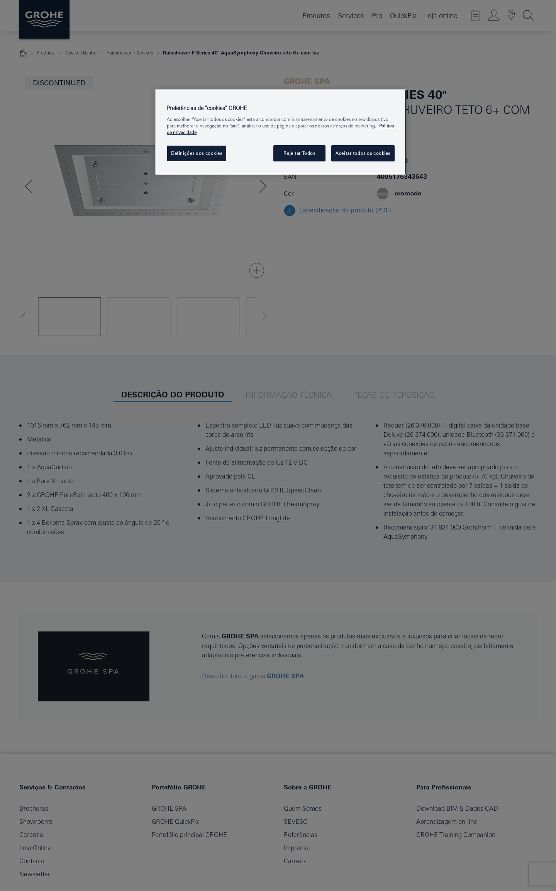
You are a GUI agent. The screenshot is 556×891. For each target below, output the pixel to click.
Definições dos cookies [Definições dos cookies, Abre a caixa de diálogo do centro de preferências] (196, 153)
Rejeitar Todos (299, 153)
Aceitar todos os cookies (363, 153)
